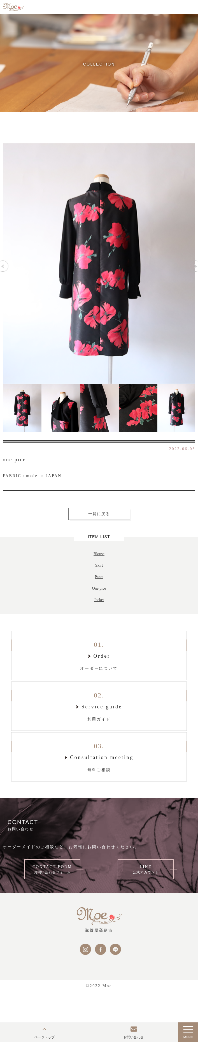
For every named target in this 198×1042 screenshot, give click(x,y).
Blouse (99, 554)
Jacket (99, 600)
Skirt (99, 565)
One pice (99, 588)
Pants (99, 577)
